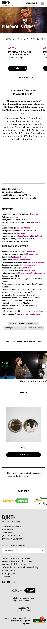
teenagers (9, 328)
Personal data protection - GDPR (17, 561)
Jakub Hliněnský (28, 251)
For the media (8, 570)
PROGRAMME (30, 3)
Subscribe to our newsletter (13, 546)
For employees (8, 573)
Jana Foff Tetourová (36, 262)
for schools (21, 328)
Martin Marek (36, 236)
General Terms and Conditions (16, 558)
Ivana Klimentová (27, 265)
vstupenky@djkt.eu (12, 539)
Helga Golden (39, 273)
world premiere (35, 328)
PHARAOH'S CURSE (19, 51)
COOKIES (6, 576)
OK (42, 550)
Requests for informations (14, 564)
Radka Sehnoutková (21, 260)
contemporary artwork (28, 323)
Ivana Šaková (27, 268)
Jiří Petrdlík (34, 214)
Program (26, 77)
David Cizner (34, 254)
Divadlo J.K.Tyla (11, 518)
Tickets (20, 68)
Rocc (16, 217)
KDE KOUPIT (24, 455)
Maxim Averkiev (23, 236)
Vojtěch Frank (19, 233)
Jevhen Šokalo (20, 257)
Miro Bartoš (30, 270)
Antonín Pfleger (23, 228)
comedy (13, 323)
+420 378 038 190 (11, 536)
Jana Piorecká (26, 273)
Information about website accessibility (20, 567)
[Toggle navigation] (42, 3)
